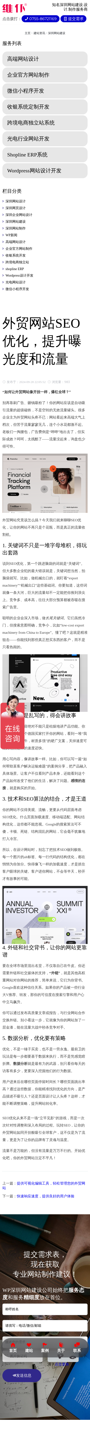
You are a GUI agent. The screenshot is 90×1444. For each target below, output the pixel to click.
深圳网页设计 (16, 208)
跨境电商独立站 (17, 262)
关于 (61, 1347)
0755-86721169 (40, 18)
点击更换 (62, 1364)
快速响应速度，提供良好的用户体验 (45, 1196)
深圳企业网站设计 (19, 215)
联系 (77, 1347)
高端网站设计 (16, 242)
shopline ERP (15, 269)
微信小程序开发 (17, 289)
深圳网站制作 (16, 228)
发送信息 (21, 1375)
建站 (29, 1347)
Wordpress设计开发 (19, 275)
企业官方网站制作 (19, 248)
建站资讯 (39, 33)
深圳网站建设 (56, 33)
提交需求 (73, 18)
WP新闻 (11, 235)
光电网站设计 (16, 282)
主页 (27, 33)
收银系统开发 (16, 255)
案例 (45, 1347)
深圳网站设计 (16, 201)
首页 (13, 1347)
